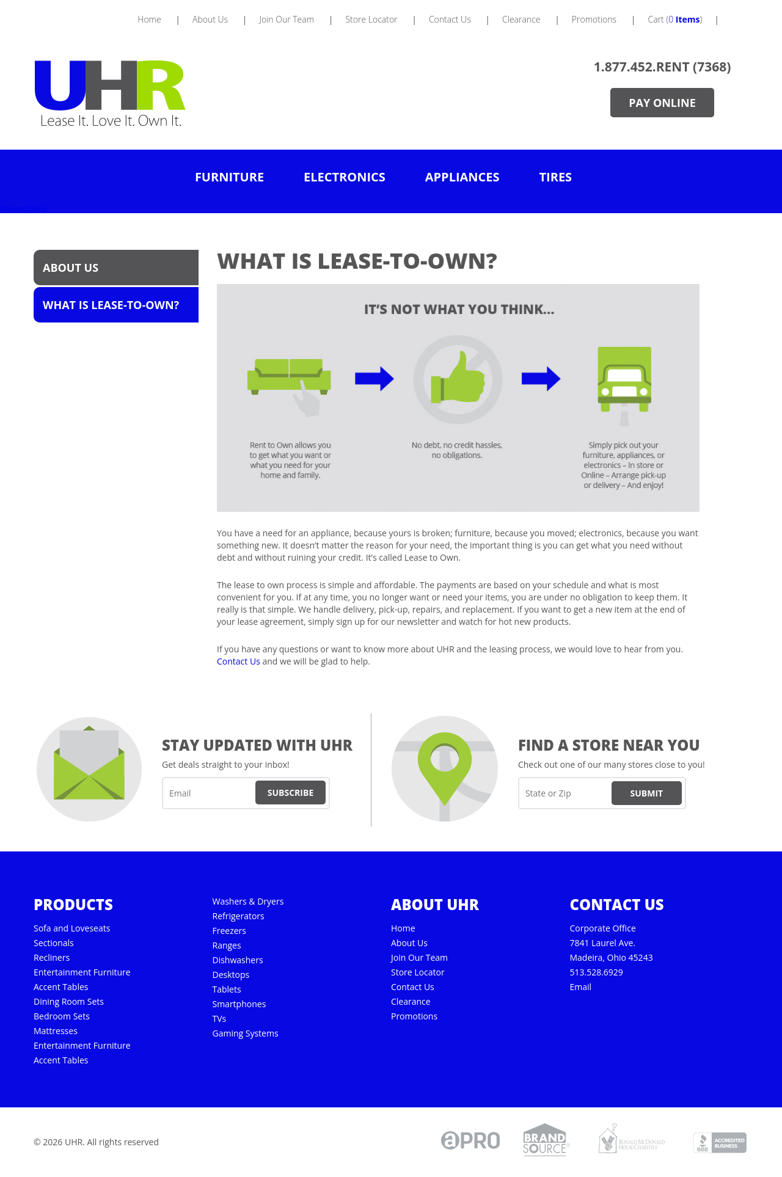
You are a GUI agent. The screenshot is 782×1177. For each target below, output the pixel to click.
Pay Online (662, 102)
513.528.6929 (596, 972)
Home (403, 928)
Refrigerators (238, 916)
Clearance (411, 1001)
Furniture (229, 177)
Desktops (230, 975)
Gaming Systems (245, 1033)
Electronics (345, 177)
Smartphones (239, 1004)
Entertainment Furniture (82, 972)
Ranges (226, 945)
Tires (555, 177)
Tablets (226, 989)
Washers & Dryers (247, 901)
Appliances (462, 177)
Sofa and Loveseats (72, 928)
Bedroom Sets (62, 1016)
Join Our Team (419, 957)
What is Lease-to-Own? (111, 304)
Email (580, 987)
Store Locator (418, 972)
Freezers (229, 931)
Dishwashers (237, 960)
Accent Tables (61, 987)
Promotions (23, 208)
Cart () (675, 19)
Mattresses (56, 1031)
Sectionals (54, 943)
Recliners (52, 957)
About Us (70, 267)
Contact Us (238, 661)
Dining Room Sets (69, 1001)
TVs (219, 1019)
